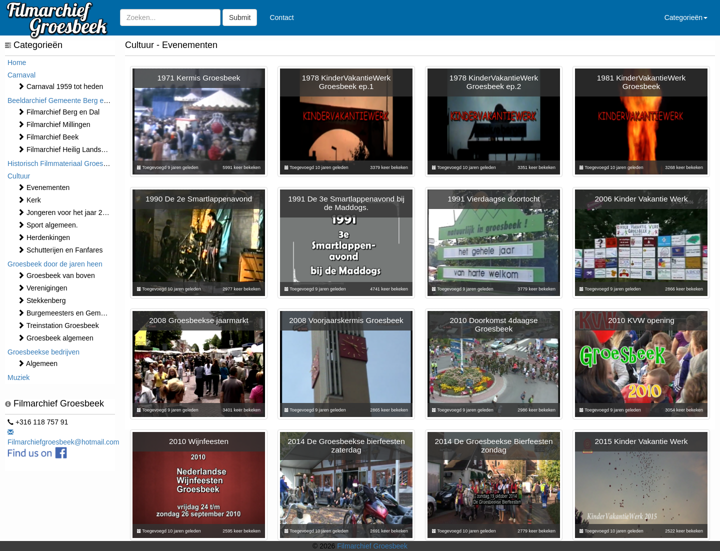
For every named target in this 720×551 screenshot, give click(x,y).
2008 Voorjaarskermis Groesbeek (346, 320)
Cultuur (19, 176)
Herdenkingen (44, 238)
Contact (282, 18)
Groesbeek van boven (56, 276)
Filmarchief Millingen (54, 124)
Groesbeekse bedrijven (44, 352)
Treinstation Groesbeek (58, 326)
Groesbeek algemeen (56, 338)
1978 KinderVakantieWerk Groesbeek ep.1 (346, 82)
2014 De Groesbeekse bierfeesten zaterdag (346, 445)
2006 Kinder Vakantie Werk (641, 198)
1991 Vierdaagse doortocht (494, 198)
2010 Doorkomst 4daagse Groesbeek (494, 324)
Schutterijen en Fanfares (60, 250)
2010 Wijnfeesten (198, 441)
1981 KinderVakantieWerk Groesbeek (641, 82)
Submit (240, 18)
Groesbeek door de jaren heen (55, 264)
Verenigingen (43, 288)
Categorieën (686, 18)
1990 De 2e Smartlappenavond (199, 198)
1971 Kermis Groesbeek (199, 78)
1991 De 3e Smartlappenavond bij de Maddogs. (346, 203)
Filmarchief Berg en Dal (59, 112)
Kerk (29, 200)
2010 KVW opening (641, 320)
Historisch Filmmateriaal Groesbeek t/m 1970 (78, 164)
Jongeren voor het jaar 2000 (66, 212)
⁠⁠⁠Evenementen (44, 188)
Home (17, 62)
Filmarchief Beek (48, 137)
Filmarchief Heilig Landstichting (71, 150)
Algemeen (38, 364)
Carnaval (22, 75)
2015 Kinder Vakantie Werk (641, 441)
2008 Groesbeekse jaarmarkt (198, 320)
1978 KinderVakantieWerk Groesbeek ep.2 (494, 82)
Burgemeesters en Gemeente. (69, 313)
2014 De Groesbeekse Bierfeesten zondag (493, 445)
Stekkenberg (42, 300)
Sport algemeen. (48, 225)
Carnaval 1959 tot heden (60, 86)
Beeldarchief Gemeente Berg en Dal (64, 100)
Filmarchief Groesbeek (372, 546)
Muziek (19, 378)
